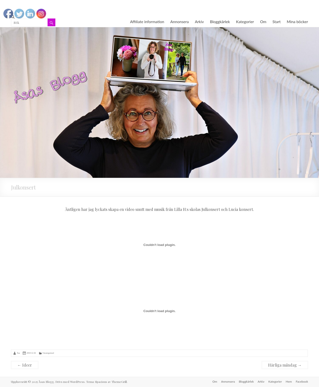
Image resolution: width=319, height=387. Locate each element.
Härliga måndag (285, 365)
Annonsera (179, 21)
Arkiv (199, 21)
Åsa (18, 353)
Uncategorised (48, 353)
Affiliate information (147, 21)
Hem (289, 381)
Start (276, 21)
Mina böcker (297, 21)
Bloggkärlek (220, 21)
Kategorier (245, 21)
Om (263, 21)
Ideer (24, 365)
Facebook (302, 381)
